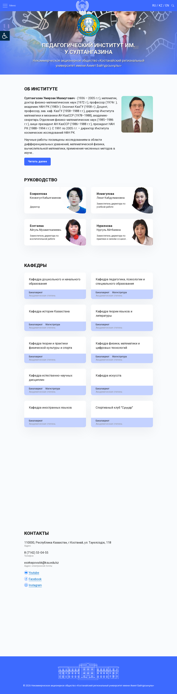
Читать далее (37, 161)
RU (154, 5)
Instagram (35, 585)
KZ (160, 5)
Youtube (34, 573)
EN (167, 5)
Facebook (35, 579)
